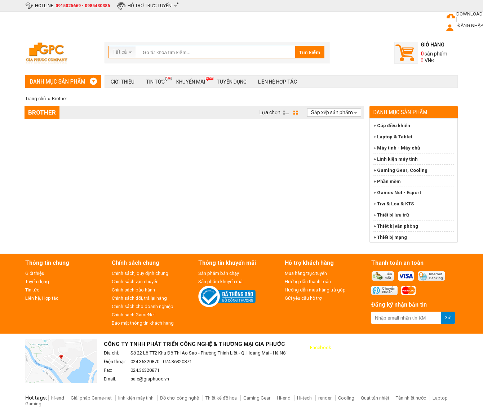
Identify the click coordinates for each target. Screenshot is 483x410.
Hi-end (284, 398)
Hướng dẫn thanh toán (308, 281)
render (325, 398)
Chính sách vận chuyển (135, 281)
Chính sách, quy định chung (140, 273)
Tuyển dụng (232, 82)
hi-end (57, 398)
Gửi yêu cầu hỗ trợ (303, 298)
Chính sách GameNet (133, 314)
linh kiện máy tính (136, 398)
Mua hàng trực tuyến (306, 273)
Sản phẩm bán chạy (218, 273)
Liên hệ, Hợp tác (41, 298)
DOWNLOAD (469, 14)
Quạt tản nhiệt (375, 398)
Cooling (346, 398)
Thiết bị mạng (392, 237)
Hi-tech (304, 398)
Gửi (448, 317)
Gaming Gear (257, 398)
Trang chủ (35, 98)
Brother (59, 98)
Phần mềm (389, 181)
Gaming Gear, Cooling (402, 170)
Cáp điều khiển (393, 125)
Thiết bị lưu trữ (393, 215)
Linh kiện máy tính (397, 159)
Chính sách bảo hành (133, 290)
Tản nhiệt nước (411, 398)
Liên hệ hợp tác (277, 82)
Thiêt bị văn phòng (397, 226)
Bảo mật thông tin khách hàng (143, 323)
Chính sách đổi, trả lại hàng (139, 298)
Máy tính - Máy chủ (398, 148)
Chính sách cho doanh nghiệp (142, 306)
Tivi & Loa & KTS (395, 203)
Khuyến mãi (190, 80)
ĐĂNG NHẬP (470, 25)
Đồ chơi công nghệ (179, 398)
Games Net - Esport (399, 192)
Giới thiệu (122, 82)
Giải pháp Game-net (91, 398)
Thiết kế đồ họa (221, 398)
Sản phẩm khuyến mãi (221, 281)
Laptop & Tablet (394, 136)
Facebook (320, 347)
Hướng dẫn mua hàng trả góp (315, 290)
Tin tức (155, 80)
